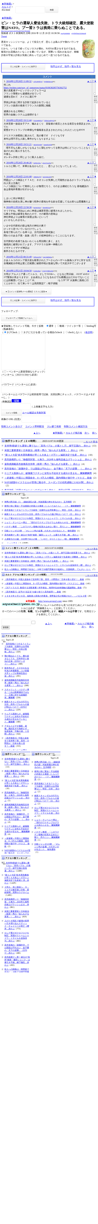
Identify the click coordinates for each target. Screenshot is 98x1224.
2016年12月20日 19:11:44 (19, 120)
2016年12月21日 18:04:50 (19, 270)
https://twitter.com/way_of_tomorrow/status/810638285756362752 (35, 87)
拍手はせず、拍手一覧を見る (65, 66)
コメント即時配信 (34, 433)
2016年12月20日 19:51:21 (19, 144)
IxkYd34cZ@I (47, 177)
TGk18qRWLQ (37, 120)
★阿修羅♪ (7, 4)
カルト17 (6, 7)
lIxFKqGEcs (37, 163)
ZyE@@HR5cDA (47, 271)
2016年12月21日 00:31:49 (19, 257)
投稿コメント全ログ (11, 433)
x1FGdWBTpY (37, 81)
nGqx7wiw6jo (47, 163)
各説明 (88, 332)
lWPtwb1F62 (37, 257)
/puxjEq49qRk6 (65, 33)
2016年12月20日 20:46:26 (19, 162)
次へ (87, 440)
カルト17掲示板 (74, 440)
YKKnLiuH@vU (49, 120)
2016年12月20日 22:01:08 (19, 176)
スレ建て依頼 (54, 433)
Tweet (4, 36)
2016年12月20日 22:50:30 (19, 207)
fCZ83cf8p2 (37, 271)
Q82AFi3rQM (37, 145)
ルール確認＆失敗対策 (34, 419)
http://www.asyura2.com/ (50, 608)
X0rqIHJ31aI (46, 207)
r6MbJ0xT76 (37, 177)
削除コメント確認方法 (75, 433)
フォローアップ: (9, 311)
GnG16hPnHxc (47, 257)
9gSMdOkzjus (48, 81)
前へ (94, 440)
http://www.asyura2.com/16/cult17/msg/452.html (15, 31)
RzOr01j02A (37, 207)
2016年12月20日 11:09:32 (19, 81)
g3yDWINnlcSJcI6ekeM (78, 33)
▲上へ (36, 440)
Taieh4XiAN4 (47, 145)
